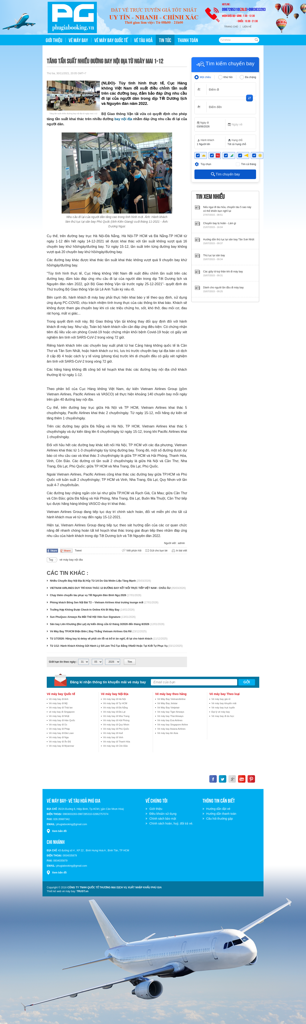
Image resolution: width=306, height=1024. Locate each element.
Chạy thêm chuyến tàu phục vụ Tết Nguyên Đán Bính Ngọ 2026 (88, 595)
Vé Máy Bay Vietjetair (168, 707)
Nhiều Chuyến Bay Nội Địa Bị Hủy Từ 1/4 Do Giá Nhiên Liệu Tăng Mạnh (93, 580)
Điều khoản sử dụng (163, 813)
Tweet (78, 550)
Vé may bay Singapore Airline (172, 724)
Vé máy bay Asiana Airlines (171, 729)
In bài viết (181, 550)
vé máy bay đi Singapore (62, 712)
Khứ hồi (228, 77)
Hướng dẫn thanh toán (222, 813)
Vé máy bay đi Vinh (113, 737)
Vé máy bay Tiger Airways (170, 712)
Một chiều (205, 77)
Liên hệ (246, 26)
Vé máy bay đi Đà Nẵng (115, 707)
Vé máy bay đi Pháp (59, 729)
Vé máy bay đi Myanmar (61, 746)
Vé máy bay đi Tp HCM (115, 703)
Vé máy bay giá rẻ (220, 699)
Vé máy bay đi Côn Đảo (115, 746)
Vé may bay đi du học (222, 716)
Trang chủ (231, 26)
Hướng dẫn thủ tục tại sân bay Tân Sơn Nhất (228, 239)
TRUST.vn (82, 891)
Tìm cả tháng (248, 164)
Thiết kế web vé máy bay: (61, 891)
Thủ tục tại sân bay (214, 255)
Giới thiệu (156, 808)
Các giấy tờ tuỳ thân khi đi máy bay (223, 271)
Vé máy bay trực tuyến (223, 707)
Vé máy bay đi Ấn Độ (60, 741)
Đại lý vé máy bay (220, 712)
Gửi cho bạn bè (158, 550)
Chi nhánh (56, 841)
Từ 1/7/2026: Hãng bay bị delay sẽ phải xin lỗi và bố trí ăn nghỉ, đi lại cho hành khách (101, 638)
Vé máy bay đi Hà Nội (114, 699)
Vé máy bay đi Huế (113, 733)
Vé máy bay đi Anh (58, 699)
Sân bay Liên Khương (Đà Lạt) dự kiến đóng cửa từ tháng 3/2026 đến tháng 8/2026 (99, 624)
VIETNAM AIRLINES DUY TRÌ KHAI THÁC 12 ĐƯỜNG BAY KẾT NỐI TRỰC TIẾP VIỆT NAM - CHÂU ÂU (110, 588)
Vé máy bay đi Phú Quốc (116, 729)
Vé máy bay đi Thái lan (61, 707)
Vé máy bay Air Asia (167, 733)
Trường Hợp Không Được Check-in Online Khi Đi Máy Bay (84, 609)
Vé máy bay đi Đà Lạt (114, 712)
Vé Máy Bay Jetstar (167, 703)
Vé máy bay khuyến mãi (223, 703)
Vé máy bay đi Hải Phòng (116, 720)
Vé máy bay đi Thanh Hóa (116, 741)
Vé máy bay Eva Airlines (170, 720)
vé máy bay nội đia (71, 559)
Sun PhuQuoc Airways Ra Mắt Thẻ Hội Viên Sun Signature (85, 616)
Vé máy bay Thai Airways (170, 716)
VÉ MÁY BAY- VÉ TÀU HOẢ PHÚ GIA (73, 800)
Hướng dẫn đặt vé (219, 808)
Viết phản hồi (133, 550)
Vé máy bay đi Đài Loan (61, 733)
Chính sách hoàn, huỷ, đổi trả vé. (172, 823)
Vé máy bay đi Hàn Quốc (62, 720)
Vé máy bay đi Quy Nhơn (116, 724)
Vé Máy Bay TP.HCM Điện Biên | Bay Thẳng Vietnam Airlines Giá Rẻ (91, 631)
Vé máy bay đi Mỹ (58, 703)
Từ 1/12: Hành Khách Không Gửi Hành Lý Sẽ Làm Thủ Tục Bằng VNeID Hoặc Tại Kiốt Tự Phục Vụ (108, 645)
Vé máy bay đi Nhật (59, 716)
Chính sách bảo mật (163, 818)
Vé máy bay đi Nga (59, 737)
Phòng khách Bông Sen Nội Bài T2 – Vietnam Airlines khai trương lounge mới (96, 602)
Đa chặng (250, 77)
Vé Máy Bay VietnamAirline (171, 699)
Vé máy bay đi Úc (58, 724)
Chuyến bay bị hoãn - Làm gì (219, 223)
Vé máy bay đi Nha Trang (116, 716)
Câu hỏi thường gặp (220, 818)
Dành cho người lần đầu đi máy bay (223, 287)
